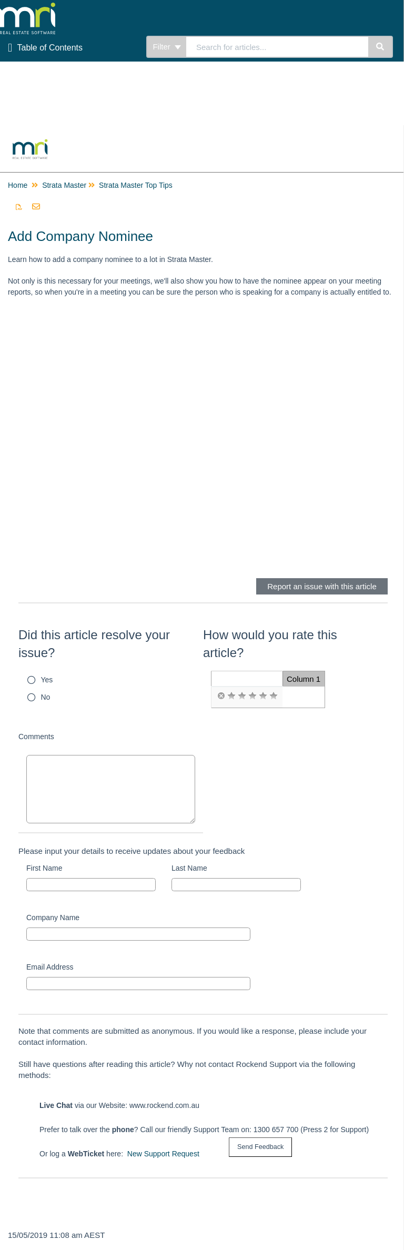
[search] (277, 47)
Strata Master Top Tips (136, 185)
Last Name (189, 868)
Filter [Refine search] (167, 46)
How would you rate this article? (270, 644)
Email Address (49, 967)
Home (17, 185)
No (45, 697)
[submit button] (260, 1147)
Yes (47, 680)
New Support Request (163, 1154)
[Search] (380, 47)
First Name (44, 868)
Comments (36, 736)
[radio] (221, 696)
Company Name (52, 917)
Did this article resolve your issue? (94, 644)
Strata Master (64, 185)
